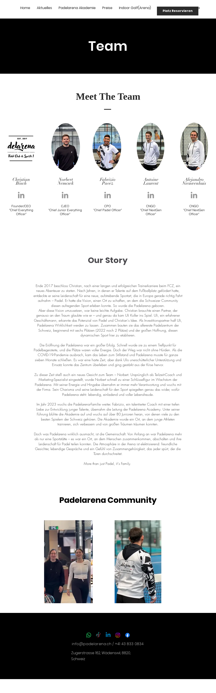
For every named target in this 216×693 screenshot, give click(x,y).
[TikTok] (98, 635)
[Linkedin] (108, 635)
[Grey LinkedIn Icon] (21, 195)
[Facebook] (127, 635)
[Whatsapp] (89, 635)
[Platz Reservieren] (177, 11)
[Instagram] (118, 635)
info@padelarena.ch (91, 643)
